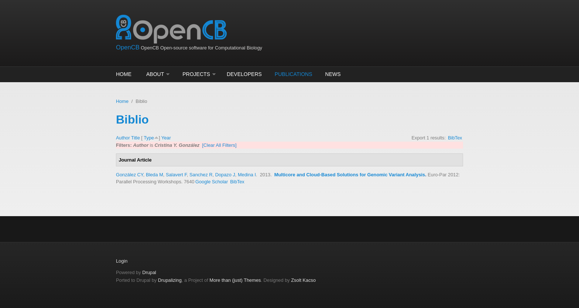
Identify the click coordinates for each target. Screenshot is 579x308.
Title (135, 138)
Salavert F (176, 174)
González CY (129, 174)
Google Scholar (211, 181)
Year (166, 138)
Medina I (247, 174)
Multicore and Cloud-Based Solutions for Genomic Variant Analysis (349, 174)
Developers (244, 74)
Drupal (149, 272)
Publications (293, 74)
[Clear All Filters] (219, 145)
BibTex (455, 138)
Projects (196, 74)
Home (123, 74)
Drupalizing (170, 280)
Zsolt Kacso (303, 280)
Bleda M (154, 174)
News (333, 74)
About (155, 74)
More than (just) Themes (235, 280)
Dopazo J (225, 174)
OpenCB (128, 47)
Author (123, 138)
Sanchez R (201, 174)
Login (121, 261)
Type (149, 138)
